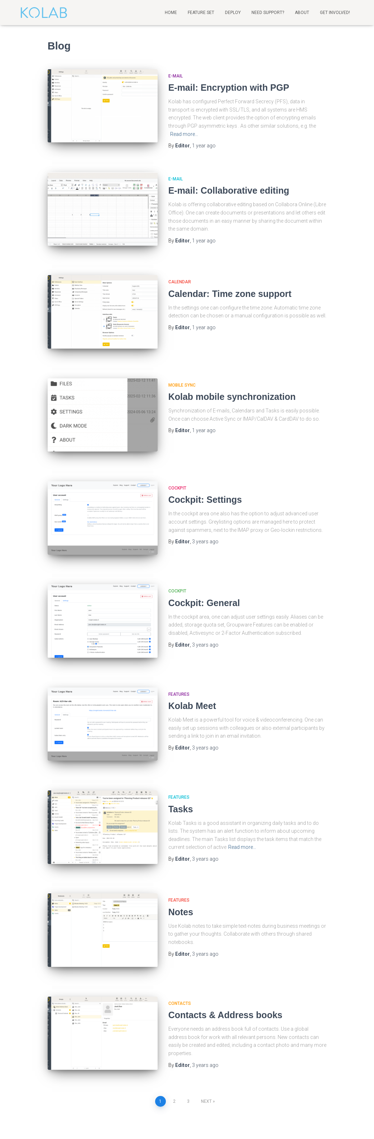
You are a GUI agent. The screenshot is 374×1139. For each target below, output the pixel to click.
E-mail (175, 76)
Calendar (179, 272)
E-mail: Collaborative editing (228, 190)
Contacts (179, 937)
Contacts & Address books (225, 949)
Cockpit (177, 462)
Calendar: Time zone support (230, 285)
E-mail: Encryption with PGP (228, 87)
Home (171, 12)
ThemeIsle (343, 1123)
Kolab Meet (192, 664)
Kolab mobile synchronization (232, 379)
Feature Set (201, 12)
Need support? (267, 12)
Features (179, 652)
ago (204, 145)
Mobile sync (182, 367)
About (302, 12)
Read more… (184, 134)
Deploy (233, 12)
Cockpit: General (204, 569)
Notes (180, 854)
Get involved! (335, 12)
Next (206, 1027)
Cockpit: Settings (205, 474)
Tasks (180, 759)
